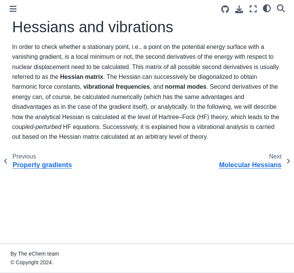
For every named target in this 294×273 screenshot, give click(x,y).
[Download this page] (239, 9)
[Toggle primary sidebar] (13, 9)
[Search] (281, 8)
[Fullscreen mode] (253, 9)
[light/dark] (267, 8)
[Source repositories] (225, 9)
